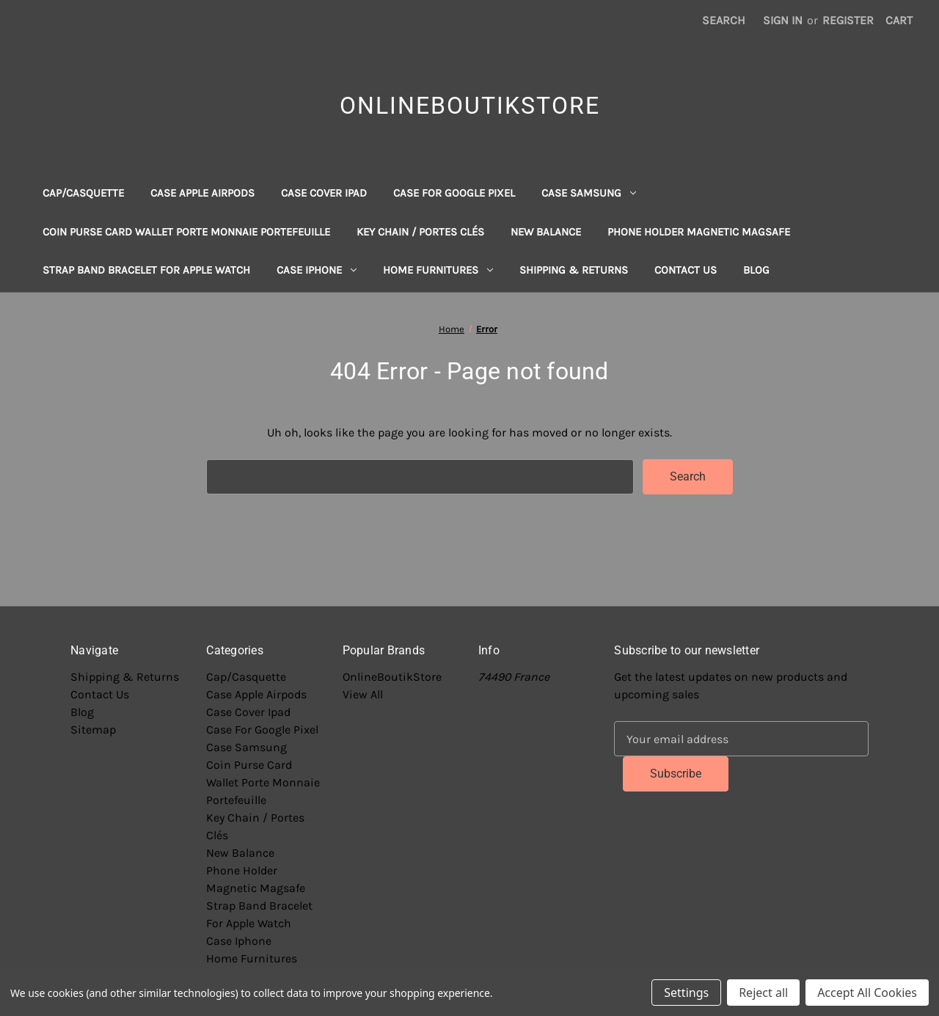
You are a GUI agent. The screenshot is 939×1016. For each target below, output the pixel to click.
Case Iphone (317, 270)
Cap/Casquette (83, 193)
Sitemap (93, 730)
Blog (756, 270)
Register (848, 20)
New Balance (546, 231)
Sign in (783, 20)
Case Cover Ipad (324, 193)
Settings (686, 992)
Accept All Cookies (867, 992)
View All (363, 694)
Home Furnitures (438, 270)
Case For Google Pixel (454, 193)
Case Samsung (588, 193)
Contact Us (685, 270)
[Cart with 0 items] (899, 20)
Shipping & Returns (573, 270)
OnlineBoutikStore (392, 677)
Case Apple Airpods (202, 193)
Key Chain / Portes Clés (420, 231)
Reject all (763, 992)
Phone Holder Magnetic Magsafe (698, 231)
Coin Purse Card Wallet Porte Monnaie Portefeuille (186, 231)
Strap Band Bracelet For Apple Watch (146, 270)
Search (723, 20)
